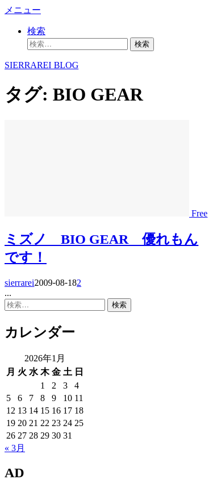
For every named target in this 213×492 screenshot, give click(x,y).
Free (199, 213)
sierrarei (19, 282)
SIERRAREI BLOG (41, 65)
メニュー (23, 10)
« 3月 (15, 448)
